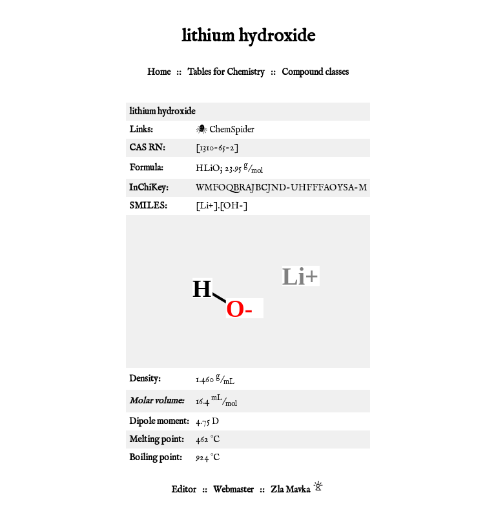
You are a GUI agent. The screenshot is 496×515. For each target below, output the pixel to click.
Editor (183, 490)
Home (158, 72)
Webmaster (233, 490)
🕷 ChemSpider (225, 130)
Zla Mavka (290, 490)
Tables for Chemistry (226, 72)
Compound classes (315, 72)
